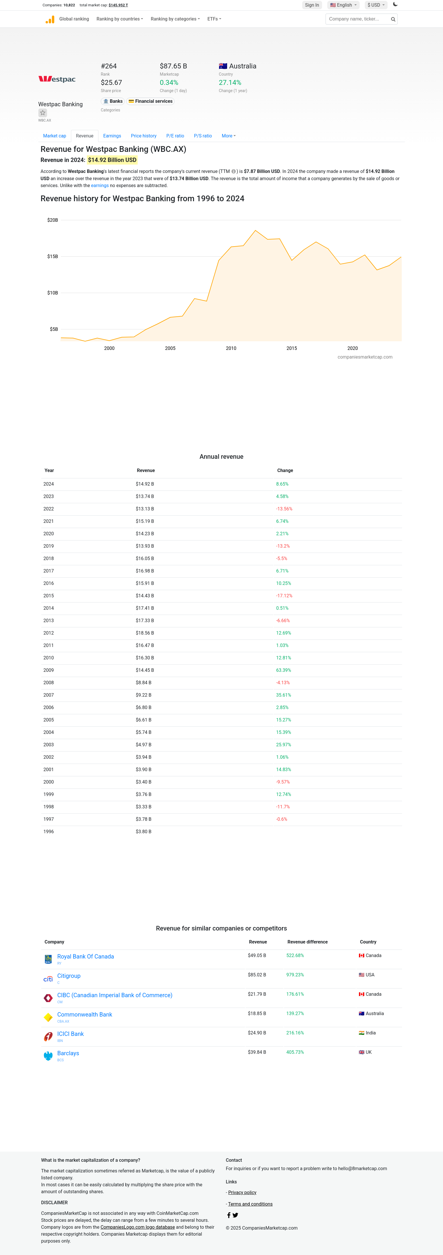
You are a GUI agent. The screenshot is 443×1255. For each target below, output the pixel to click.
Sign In (312, 5)
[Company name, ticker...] (362, 19)
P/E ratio (175, 136)
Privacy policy (242, 1192)
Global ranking (74, 19)
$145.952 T (118, 5)
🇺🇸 (341, 5)
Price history (144, 136)
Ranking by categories (173, 19)
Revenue (85, 136)
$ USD (374, 5)
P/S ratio (203, 136)
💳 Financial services (150, 101)
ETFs (213, 19)
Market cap (54, 136)
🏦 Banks (113, 101)
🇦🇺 (237, 66)
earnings (100, 185)
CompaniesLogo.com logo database (137, 1227)
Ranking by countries (118, 19)
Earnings (112, 136)
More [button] (227, 136)
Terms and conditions (250, 1204)
